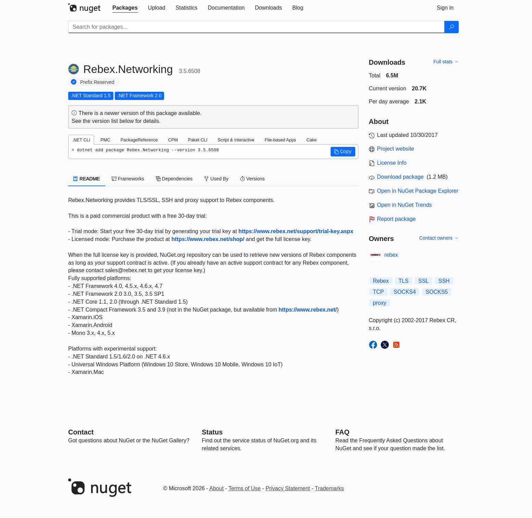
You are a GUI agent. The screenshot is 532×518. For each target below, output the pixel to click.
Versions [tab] (252, 178)
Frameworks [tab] (128, 178)
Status (212, 432)
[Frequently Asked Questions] (342, 432)
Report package (396, 219)
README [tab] (86, 178)
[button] (343, 151)
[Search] (451, 27)
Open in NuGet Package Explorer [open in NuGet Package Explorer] (417, 191)
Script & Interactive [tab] (236, 139)
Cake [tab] (311, 139)
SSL (423, 281)
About (216, 488)
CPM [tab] (173, 139)
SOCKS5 (436, 292)
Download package (400, 177)
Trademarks (329, 488)
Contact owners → (439, 238)
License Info (392, 163)
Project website (396, 149)
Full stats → (446, 61)
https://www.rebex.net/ (308, 310)
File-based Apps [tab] (280, 139)
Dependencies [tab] (174, 178)
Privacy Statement (287, 488)
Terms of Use (244, 488)
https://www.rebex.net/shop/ (208, 239)
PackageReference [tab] (139, 139)
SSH (444, 281)
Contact (81, 432)
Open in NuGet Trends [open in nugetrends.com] (404, 205)
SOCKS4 (405, 292)
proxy (379, 303)
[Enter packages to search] (256, 27)
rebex (391, 255)
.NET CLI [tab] (81, 139)
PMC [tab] (105, 139)
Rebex (381, 281)
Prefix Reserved (97, 82)
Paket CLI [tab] (197, 139)
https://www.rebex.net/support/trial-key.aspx (295, 231)
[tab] (125, 7)
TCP (378, 292)
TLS (403, 281)
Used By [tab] (216, 178)
